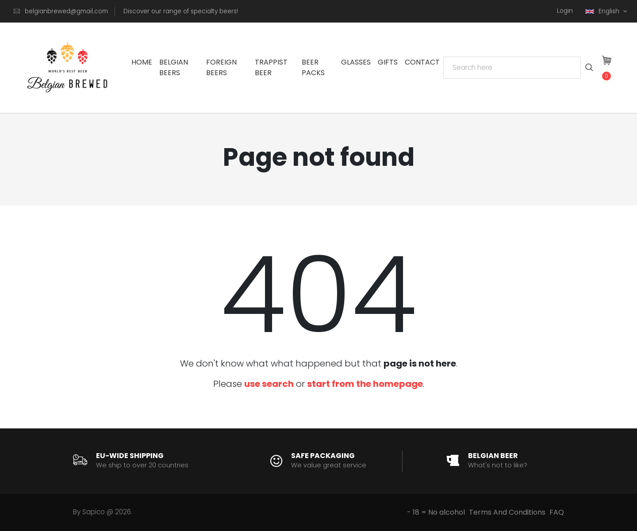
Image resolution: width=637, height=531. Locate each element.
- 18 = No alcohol (436, 512)
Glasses (356, 62)
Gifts (388, 62)
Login (565, 11)
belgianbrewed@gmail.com (66, 11)
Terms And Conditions (507, 512)
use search (269, 384)
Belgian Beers (173, 67)
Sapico (93, 511)
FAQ (556, 512)
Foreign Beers (221, 67)
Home (141, 62)
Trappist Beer (271, 67)
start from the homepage (365, 384)
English (603, 11)
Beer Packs (313, 67)
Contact (422, 62)
